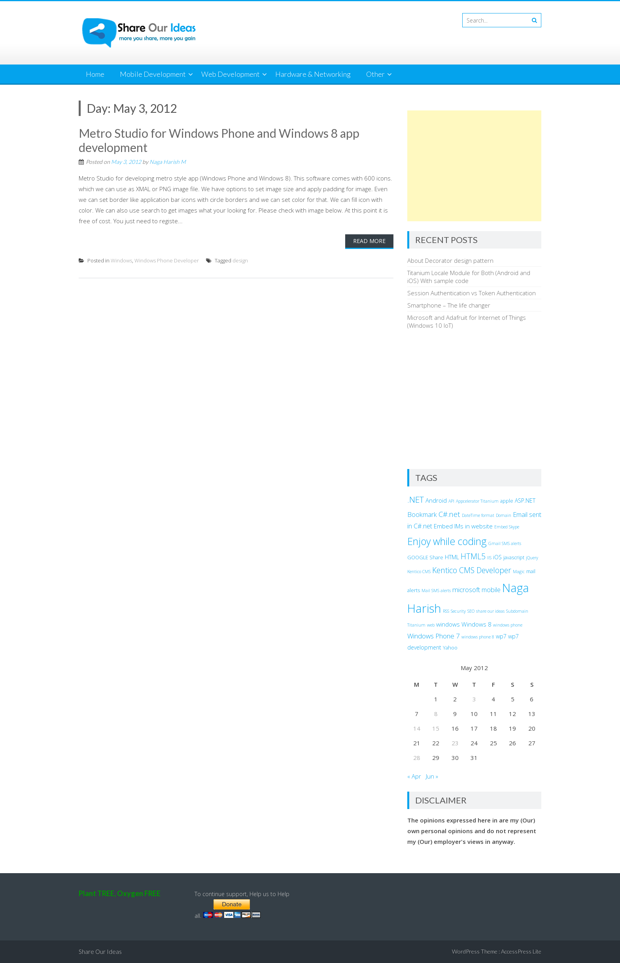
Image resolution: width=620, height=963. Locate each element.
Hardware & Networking (313, 74)
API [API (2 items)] (451, 501)
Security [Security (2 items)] (458, 611)
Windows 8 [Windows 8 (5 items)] (476, 624)
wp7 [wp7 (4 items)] (501, 636)
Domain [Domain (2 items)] (503, 515)
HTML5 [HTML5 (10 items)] (473, 556)
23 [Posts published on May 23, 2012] (455, 743)
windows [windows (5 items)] (448, 624)
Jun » (432, 776)
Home (95, 74)
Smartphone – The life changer (448, 305)
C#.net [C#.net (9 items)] (449, 514)
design (240, 260)
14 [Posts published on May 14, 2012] (416, 728)
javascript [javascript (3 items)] (513, 557)
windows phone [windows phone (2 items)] (507, 625)
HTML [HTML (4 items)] (452, 557)
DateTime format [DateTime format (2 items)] (478, 515)
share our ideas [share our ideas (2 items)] (490, 611)
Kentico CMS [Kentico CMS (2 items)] (419, 571)
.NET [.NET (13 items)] (415, 499)
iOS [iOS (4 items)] (497, 557)
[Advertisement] (474, 165)
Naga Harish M (167, 161)
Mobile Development (153, 74)
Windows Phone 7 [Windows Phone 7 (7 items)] (433, 635)
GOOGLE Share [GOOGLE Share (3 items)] (425, 557)
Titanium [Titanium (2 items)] (416, 625)
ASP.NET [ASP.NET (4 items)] (525, 500)
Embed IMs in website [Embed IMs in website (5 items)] (463, 526)
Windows (121, 260)
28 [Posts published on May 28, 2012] (416, 758)
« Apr (414, 776)
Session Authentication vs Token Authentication (471, 293)
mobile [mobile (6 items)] (491, 589)
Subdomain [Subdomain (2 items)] (517, 611)
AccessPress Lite (521, 951)
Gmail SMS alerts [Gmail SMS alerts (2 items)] (504, 543)
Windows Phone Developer (166, 260)
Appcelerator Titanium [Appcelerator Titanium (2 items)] (477, 501)
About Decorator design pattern (450, 260)
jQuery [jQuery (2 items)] (532, 557)
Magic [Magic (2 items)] (519, 571)
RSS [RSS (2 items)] (446, 611)
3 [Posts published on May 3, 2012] (474, 699)
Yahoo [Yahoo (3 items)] (450, 647)
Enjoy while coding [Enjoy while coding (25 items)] (447, 541)
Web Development (230, 74)
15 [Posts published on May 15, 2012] (435, 728)
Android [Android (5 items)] (436, 500)
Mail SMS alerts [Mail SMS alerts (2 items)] (436, 590)
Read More (369, 241)
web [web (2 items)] (431, 625)
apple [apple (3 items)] (506, 501)
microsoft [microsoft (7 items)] (466, 589)
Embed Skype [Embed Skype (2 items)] (506, 527)
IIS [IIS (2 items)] (489, 557)
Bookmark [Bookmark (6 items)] (422, 514)
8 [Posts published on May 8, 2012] (436, 714)
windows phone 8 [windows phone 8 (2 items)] (477, 637)
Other (375, 74)
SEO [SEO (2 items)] (470, 611)
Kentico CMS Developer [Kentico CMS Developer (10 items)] (471, 570)
